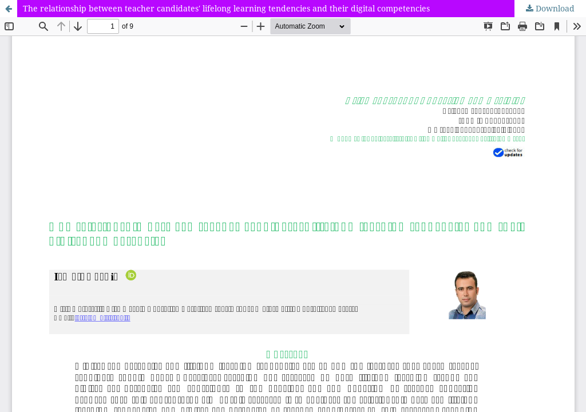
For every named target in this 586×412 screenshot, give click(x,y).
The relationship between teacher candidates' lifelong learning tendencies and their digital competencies (226, 8)
